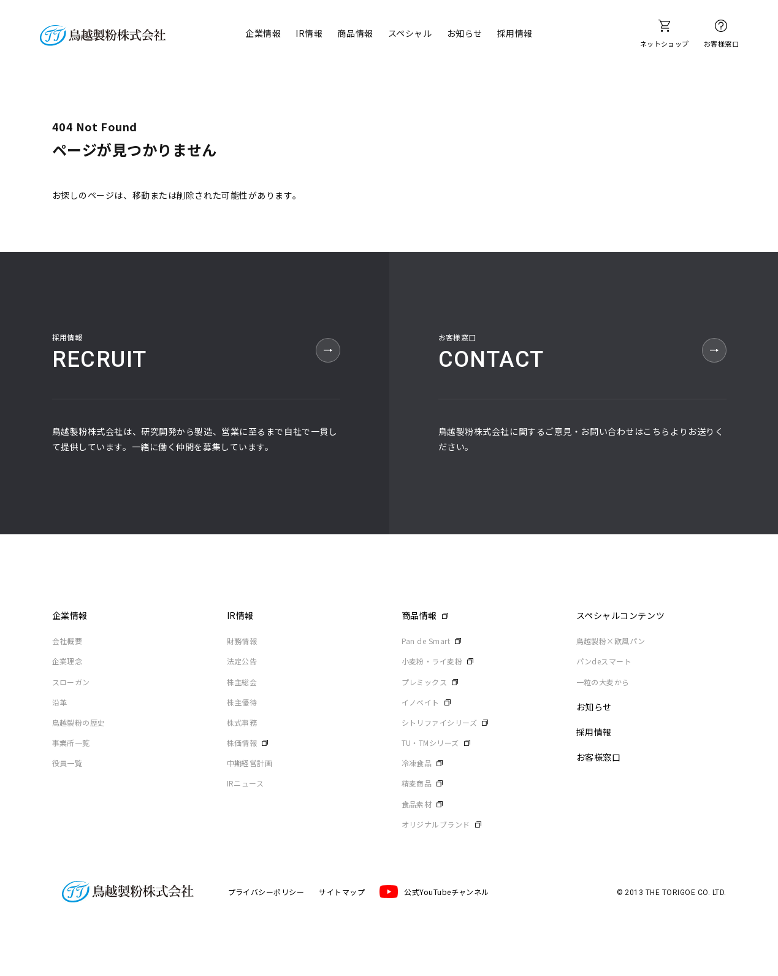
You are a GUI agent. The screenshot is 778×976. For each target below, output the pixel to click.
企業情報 (263, 33)
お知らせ (464, 33)
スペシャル (410, 33)
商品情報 (355, 33)
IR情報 (309, 33)
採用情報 (515, 33)
